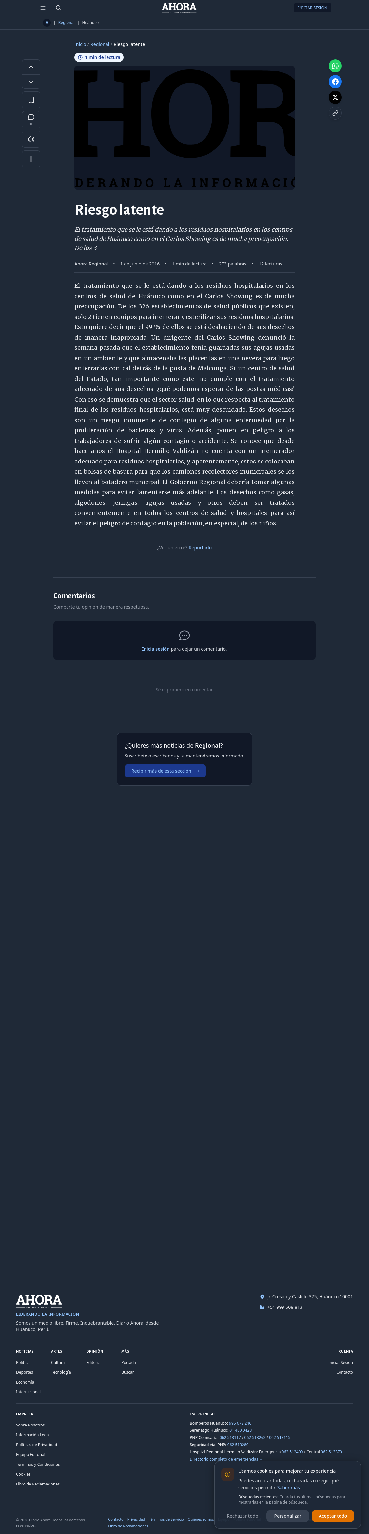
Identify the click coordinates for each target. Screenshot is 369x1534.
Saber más (288, 1488)
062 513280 (238, 1444)
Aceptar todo (333, 1516)
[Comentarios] (31, 119)
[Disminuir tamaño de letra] (31, 81)
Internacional (28, 1392)
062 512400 (292, 1452)
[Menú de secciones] (43, 8)
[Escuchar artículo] (31, 139)
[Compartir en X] (335, 97)
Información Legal (33, 1435)
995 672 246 (240, 1423)
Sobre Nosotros (30, 1425)
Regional (66, 22)
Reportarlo (200, 547)
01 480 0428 (240, 1430)
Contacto (344, 1372)
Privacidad (136, 1519)
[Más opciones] (31, 158)
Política (22, 1362)
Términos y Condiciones (38, 1464)
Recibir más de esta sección (165, 771)
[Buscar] (58, 8)
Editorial (94, 1362)
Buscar (127, 1372)
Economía (25, 1382)
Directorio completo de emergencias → (226, 1459)
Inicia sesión (155, 649)
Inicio (80, 44)
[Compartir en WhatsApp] (335, 65)
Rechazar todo (242, 1516)
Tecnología (61, 1372)
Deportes (24, 1372)
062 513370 (331, 1452)
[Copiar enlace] (335, 113)
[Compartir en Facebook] (335, 81)
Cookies (23, 1474)
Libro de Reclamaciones (38, 1484)
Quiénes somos (201, 1519)
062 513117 (230, 1437)
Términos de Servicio (166, 1519)
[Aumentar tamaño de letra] (31, 66)
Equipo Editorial (30, 1454)
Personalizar (287, 1516)
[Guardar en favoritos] (31, 99)
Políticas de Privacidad (36, 1444)
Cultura (58, 1362)
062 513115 (279, 1437)
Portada (128, 1362)
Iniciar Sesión (312, 7)
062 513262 (255, 1437)
